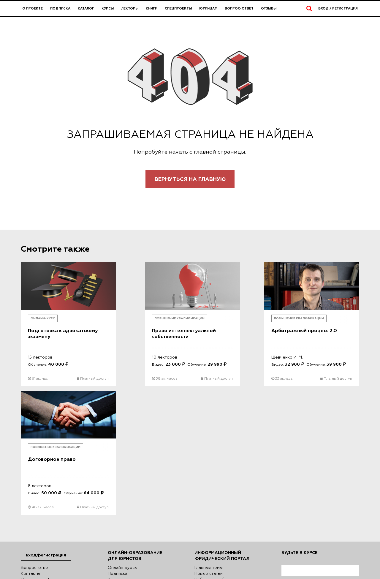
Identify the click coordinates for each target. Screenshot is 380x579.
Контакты (30, 452)
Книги (151, 8)
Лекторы (129, 8)
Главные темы (208, 446)
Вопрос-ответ (239, 8)
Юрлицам (208, 8)
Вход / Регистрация (338, 8)
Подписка (60, 8)
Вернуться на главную (190, 179)
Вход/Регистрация (46, 433)
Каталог (86, 8)
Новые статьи (208, 452)
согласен (301, 489)
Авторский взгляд (212, 464)
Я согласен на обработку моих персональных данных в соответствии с (320, 468)
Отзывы (268, 8)
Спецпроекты (178, 8)
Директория (120, 487)
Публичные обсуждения (219, 458)
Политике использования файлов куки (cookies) (139, 547)
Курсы (108, 8)
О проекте (32, 8)
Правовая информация (44, 458)
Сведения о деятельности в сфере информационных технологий (57, 479)
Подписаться (300, 517)
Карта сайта (33, 487)
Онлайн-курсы (122, 446)
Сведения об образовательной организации (53, 467)
